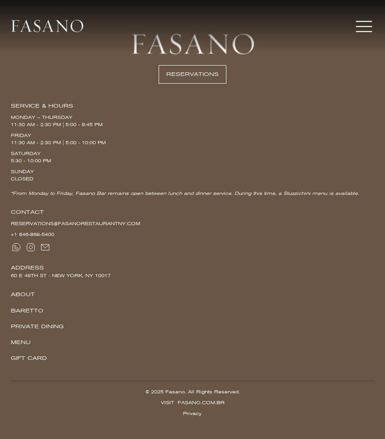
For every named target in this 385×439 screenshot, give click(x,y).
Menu (21, 342)
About (23, 294)
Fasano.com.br (201, 403)
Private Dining (37, 326)
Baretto (27, 310)
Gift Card (29, 358)
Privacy (192, 413)
